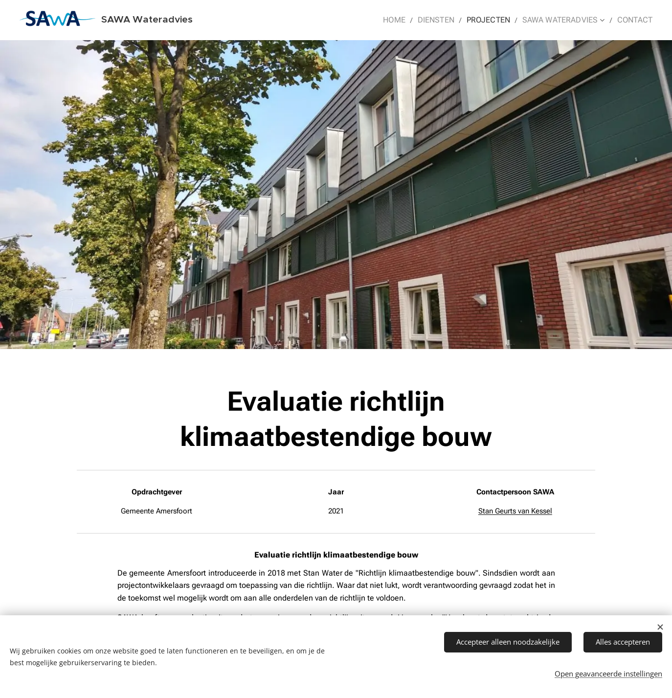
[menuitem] (409, 20)
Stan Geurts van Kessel (515, 511)
